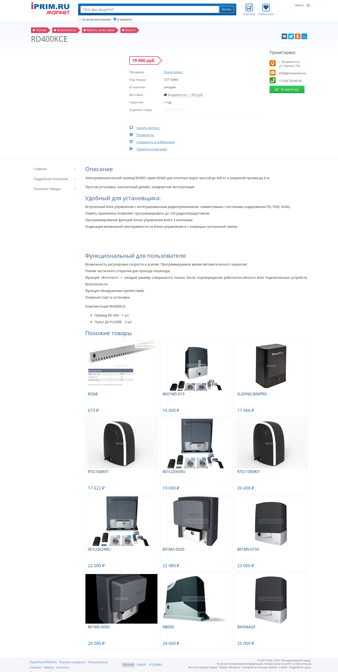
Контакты (62, 667)
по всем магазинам (94, 19)
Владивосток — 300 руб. (185, 95)
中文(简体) (155, 665)
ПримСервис (173, 72)
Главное (40, 169)
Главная (35, 667)
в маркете (122, 19)
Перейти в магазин (151, 149)
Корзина (249, 10)
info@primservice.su (292, 73)
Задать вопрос (148, 128)
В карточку (287, 89)
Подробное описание (51, 179)
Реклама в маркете (72, 662)
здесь (307, 667)
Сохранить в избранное (155, 142)
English (141, 665)
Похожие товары (47, 188)
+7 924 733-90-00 (290, 81)
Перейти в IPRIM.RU (43, 662)
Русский (128, 665)
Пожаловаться (97, 662)
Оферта (48, 667)
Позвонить (145, 135)
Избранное (266, 10)
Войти (299, 5)
